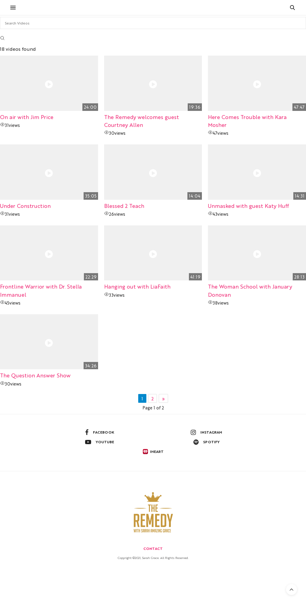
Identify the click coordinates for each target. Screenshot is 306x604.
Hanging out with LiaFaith (137, 286)
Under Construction (25, 205)
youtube (99, 442)
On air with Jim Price (26, 116)
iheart (153, 451)
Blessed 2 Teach (124, 205)
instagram (206, 432)
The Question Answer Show (35, 375)
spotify (206, 442)
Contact (153, 548)
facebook (99, 432)
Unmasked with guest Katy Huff (248, 205)
